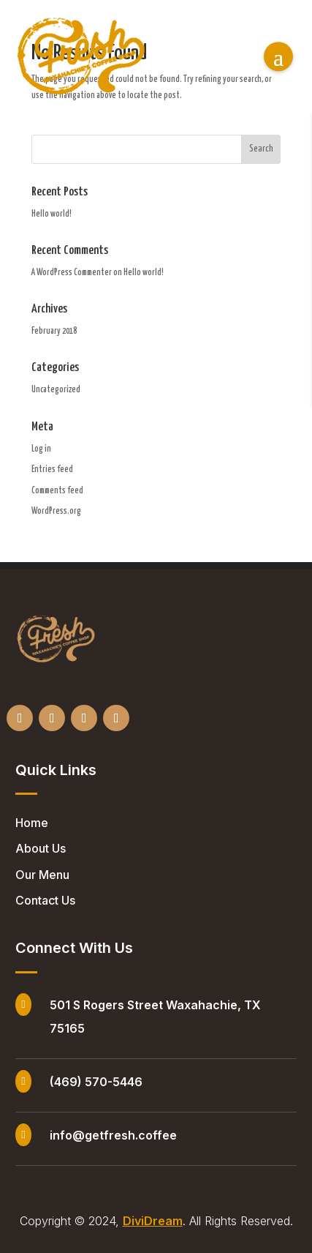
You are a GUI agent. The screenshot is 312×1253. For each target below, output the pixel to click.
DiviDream (153, 1220)
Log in (41, 449)
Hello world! (51, 214)
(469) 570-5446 (96, 1081)
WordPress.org (56, 511)
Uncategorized (55, 389)
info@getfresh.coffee (113, 1135)
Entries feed (52, 469)
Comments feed (57, 490)
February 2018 (54, 331)
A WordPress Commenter (71, 272)
